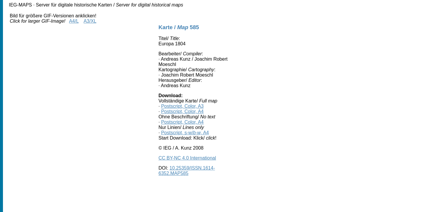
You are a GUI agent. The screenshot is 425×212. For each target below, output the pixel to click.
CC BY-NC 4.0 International (187, 157)
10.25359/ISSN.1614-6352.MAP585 (186, 170)
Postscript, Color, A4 (182, 111)
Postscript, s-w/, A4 (185, 132)
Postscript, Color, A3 (182, 106)
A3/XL (90, 21)
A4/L (74, 21)
